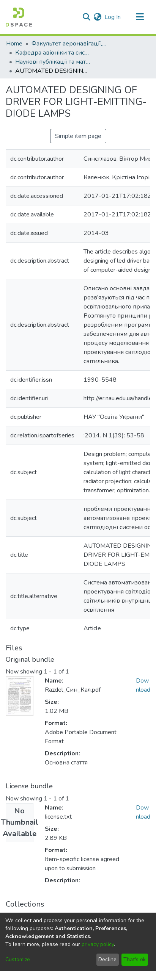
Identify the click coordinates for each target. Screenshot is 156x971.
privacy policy (98, 944)
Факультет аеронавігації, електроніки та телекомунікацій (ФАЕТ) (69, 43)
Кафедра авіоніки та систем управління (53, 53)
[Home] (19, 17)
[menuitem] (97, 17)
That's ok (134, 959)
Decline (107, 959)
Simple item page (78, 136)
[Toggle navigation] (139, 17)
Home (14, 43)
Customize (17, 959)
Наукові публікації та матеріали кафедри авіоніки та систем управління (53, 62)
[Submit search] (86, 17)
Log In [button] (112, 17)
